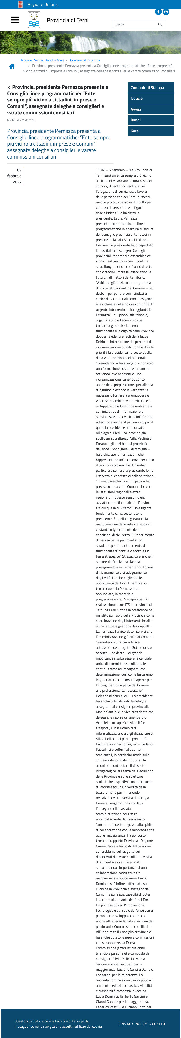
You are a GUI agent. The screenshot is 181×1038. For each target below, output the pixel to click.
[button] (151, 88)
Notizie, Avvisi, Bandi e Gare (42, 60)
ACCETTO (157, 1023)
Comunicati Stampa (85, 60)
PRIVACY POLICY (132, 1023)
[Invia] (160, 24)
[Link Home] (12, 66)
